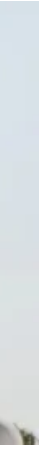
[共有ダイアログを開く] (38, 448)
